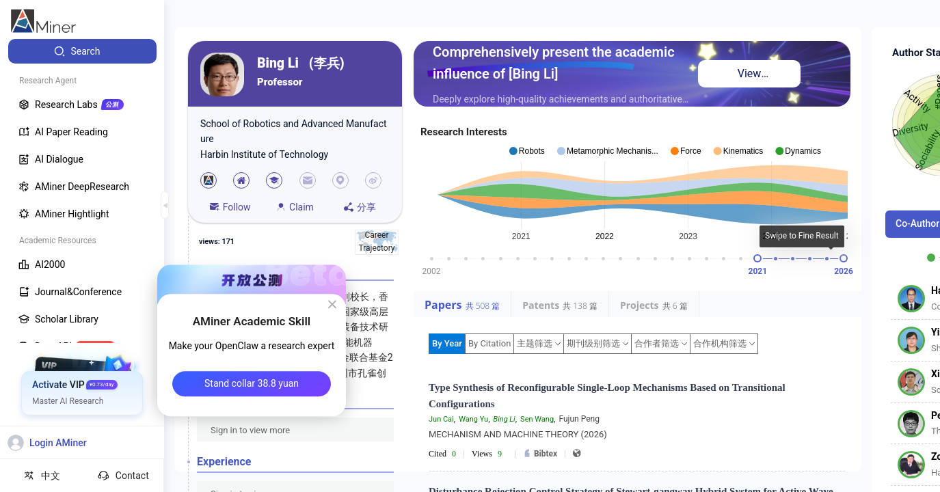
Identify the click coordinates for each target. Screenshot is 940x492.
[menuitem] (82, 51)
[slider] (757, 258)
